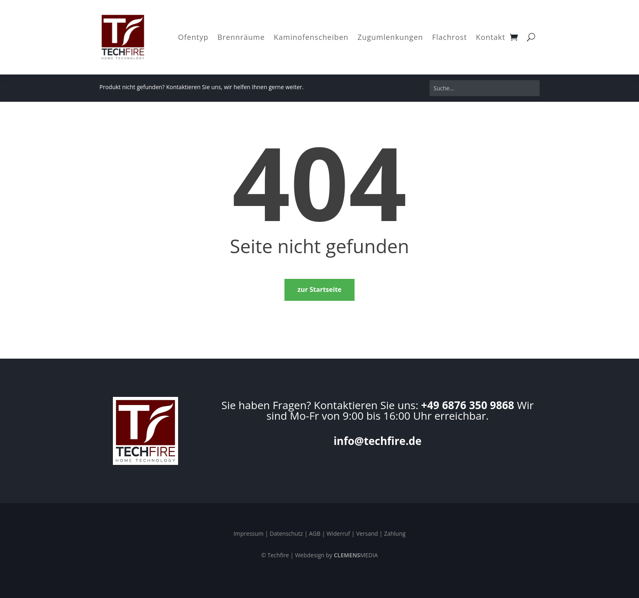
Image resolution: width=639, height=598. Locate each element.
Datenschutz (286, 533)
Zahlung (394, 533)
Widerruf (338, 533)
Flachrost (449, 37)
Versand (367, 533)
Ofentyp (193, 37)
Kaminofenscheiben (311, 37)
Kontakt (490, 37)
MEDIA (356, 555)
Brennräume (240, 37)
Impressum (249, 533)
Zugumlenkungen (390, 37)
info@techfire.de (377, 441)
